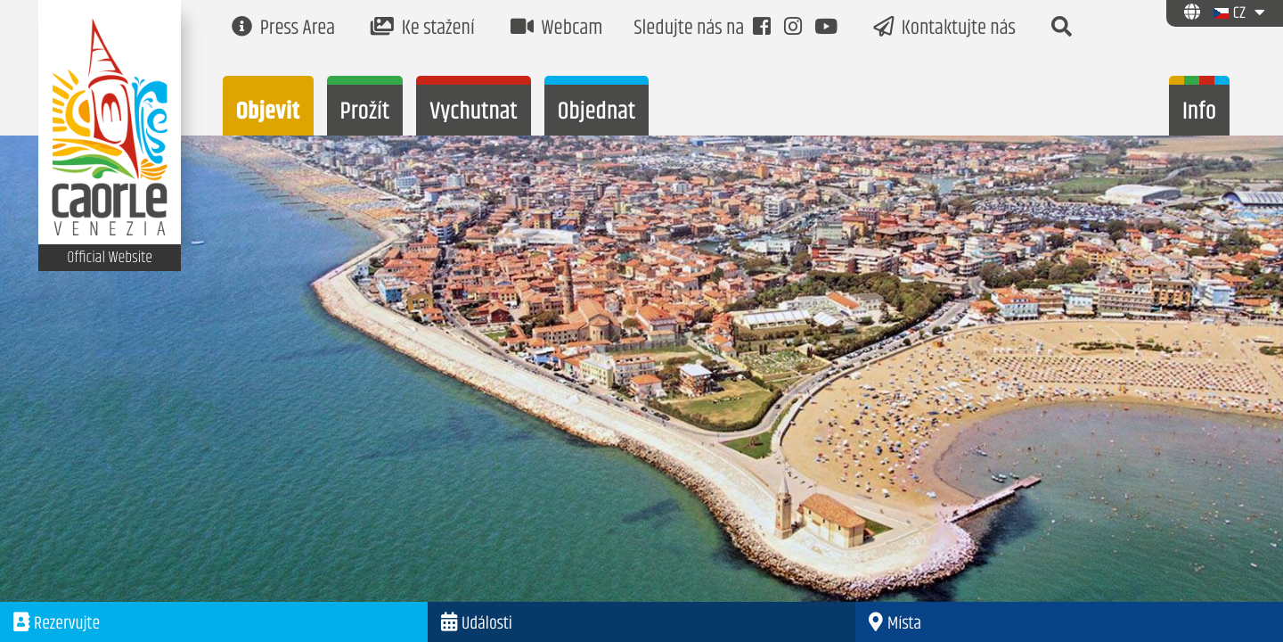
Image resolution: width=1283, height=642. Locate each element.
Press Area (283, 29)
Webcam (557, 29)
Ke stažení (423, 29)
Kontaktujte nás (944, 29)
